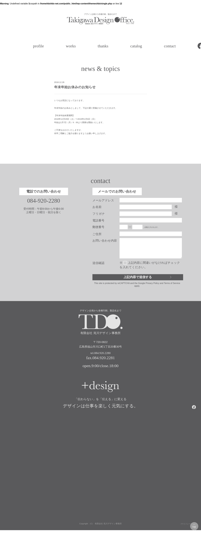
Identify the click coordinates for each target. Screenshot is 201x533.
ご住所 (97, 234)
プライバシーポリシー (186, 526)
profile (38, 46)
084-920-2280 (43, 200)
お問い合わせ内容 (104, 240)
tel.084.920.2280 (100, 355)
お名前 (97, 207)
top (193, 525)
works (71, 46)
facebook (195, 409)
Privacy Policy (152, 284)
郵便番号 (98, 227)
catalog (136, 46)
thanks (103, 46)
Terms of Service (172, 284)
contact (170, 46)
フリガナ (98, 213)
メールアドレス (103, 200)
